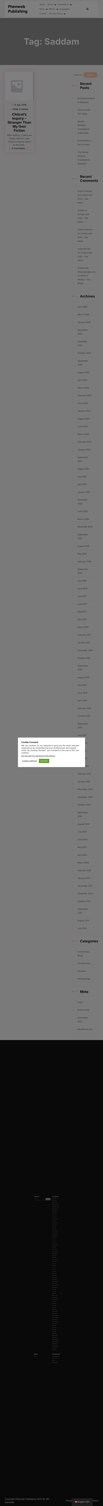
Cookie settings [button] (29, 761)
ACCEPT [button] (44, 761)
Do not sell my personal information (38, 756)
